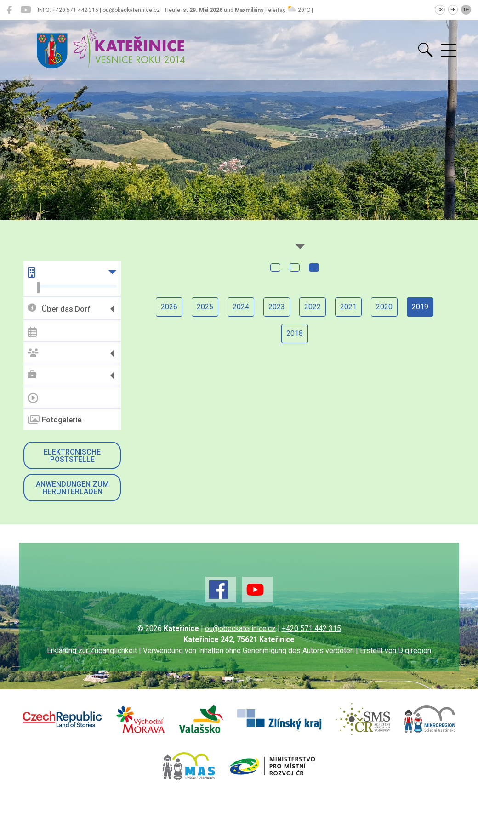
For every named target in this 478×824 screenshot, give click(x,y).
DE (466, 9)
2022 (312, 306)
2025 (205, 306)
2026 (169, 306)
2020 (384, 306)
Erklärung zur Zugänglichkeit (92, 650)
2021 (348, 306)
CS (440, 9)
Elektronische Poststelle (72, 456)
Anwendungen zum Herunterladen (72, 488)
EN (453, 9)
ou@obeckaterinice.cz (240, 628)
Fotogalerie (54, 420)
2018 (294, 333)
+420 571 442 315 (311, 628)
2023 (276, 306)
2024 (241, 306)
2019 (420, 306)
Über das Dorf (59, 308)
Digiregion (414, 650)
